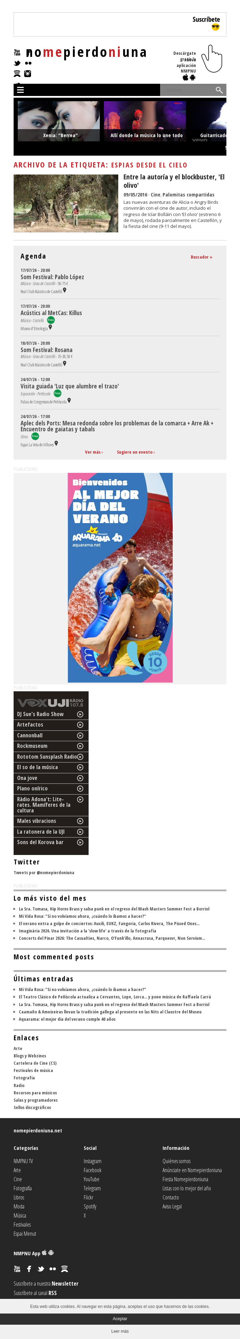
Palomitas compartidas (189, 194)
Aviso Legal (172, 1206)
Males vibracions (36, 821)
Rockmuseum (32, 746)
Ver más (92, 452)
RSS (52, 1293)
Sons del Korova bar (40, 842)
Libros (19, 1197)
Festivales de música (33, 1070)
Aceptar (120, 1318)
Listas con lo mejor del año (187, 1188)
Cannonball (30, 735)
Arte (18, 1048)
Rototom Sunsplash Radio (47, 756)
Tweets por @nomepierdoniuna (44, 872)
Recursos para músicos (35, 1092)
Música (20, 1215)
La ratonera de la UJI (41, 831)
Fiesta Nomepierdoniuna (185, 1179)
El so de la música (37, 767)
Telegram (92, 1188)
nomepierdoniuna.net (38, 1130)
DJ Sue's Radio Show (40, 714)
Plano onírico (32, 788)
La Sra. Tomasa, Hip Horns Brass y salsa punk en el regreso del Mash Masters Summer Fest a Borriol (114, 909)
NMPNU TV (23, 1161)
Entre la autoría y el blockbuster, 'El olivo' (174, 181)
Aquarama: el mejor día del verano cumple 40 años (67, 1019)
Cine (155, 194)
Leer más (120, 1331)
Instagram (93, 1161)
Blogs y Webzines (30, 1055)
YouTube (91, 1179)
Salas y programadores (36, 1100)
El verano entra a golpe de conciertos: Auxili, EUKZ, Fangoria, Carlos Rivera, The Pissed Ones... (109, 923)
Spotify (90, 1206)
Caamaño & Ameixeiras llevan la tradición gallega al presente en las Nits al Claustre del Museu (110, 1012)
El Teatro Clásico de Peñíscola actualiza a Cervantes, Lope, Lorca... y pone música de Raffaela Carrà (115, 997)
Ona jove (27, 778)
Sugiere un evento (134, 452)
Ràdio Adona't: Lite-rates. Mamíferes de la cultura (43, 804)
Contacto (171, 1197)
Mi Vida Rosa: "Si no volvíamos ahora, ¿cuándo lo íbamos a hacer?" (82, 916)
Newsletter (65, 1283)
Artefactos (30, 724)
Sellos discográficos (32, 1107)
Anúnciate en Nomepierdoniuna (192, 1170)
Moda (19, 1206)
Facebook (93, 1170)
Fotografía (24, 1077)
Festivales (22, 1224)
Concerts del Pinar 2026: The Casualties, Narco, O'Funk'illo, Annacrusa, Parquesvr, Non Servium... (112, 938)
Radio (19, 1085)
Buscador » (201, 257)
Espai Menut (25, 1233)
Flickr (88, 1197)
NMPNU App (34, 1253)
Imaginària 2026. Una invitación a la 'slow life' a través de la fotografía (87, 931)
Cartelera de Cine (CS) (35, 1063)
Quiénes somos (176, 1161)
